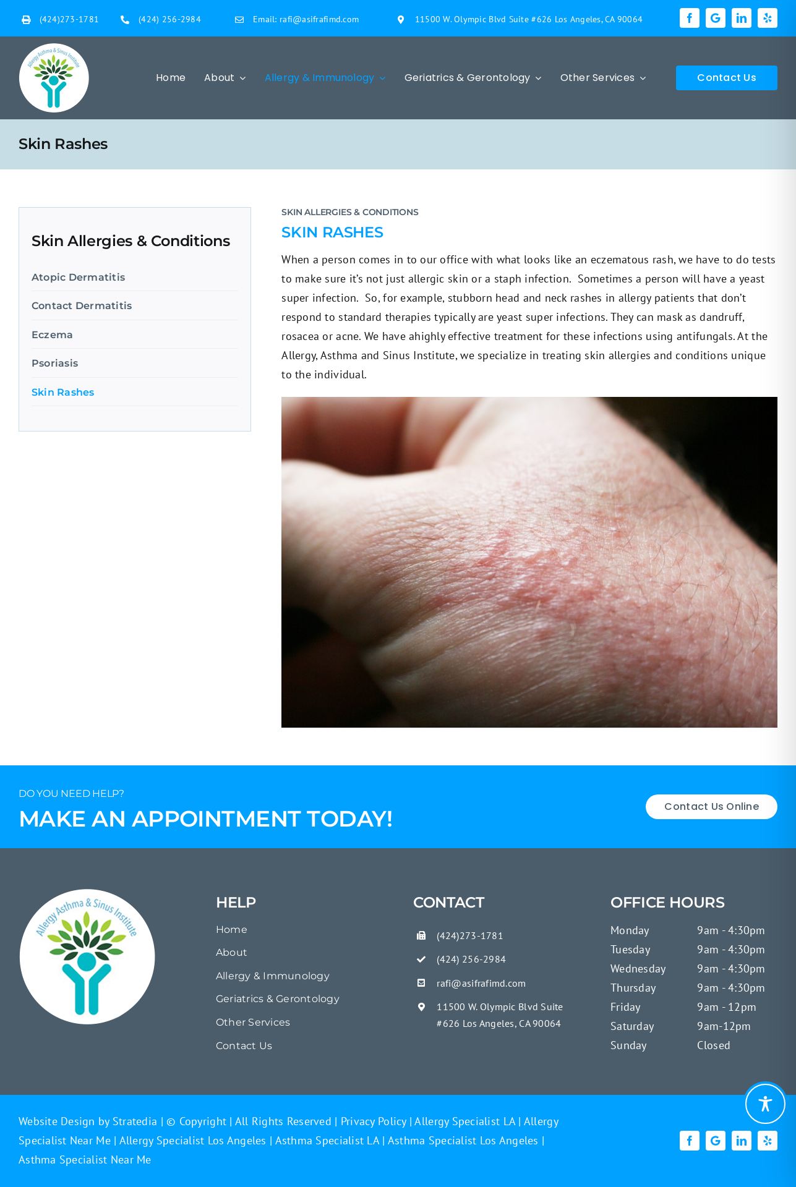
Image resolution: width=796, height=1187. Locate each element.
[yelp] (767, 18)
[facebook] (690, 18)
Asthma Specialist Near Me (85, 1159)
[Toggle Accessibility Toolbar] (765, 1104)
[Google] (715, 18)
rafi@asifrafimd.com (319, 19)
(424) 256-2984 (170, 19)
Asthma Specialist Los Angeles (462, 1140)
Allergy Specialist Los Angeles (191, 1140)
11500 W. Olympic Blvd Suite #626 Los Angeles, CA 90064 (529, 19)
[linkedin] (741, 18)
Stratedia (135, 1121)
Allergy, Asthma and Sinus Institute (368, 355)
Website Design (57, 1121)
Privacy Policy (372, 1121)
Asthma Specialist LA (325, 1140)
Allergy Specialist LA (463, 1121)
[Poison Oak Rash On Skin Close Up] (87, 893)
